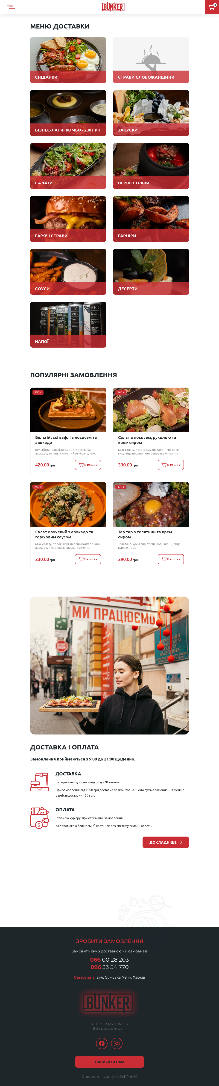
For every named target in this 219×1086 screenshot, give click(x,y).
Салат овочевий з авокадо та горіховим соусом (61, 530)
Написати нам (109, 1056)
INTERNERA (126, 1070)
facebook (102, 1037)
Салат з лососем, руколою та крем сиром (149, 439)
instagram (117, 1037)
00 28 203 (109, 953)
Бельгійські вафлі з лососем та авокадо (63, 439)
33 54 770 (110, 960)
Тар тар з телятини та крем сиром (148, 528)
